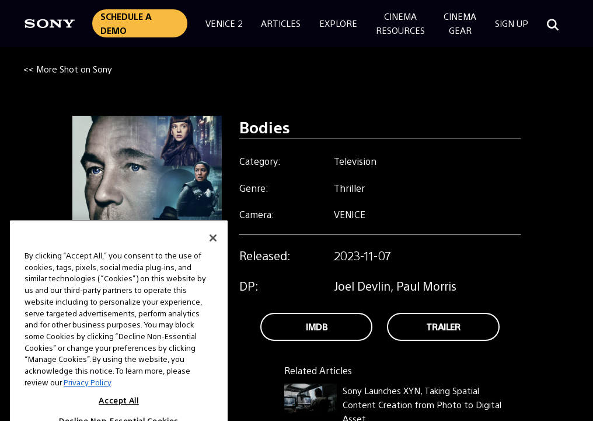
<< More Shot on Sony (67, 68)
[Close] (213, 254)
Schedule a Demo (126, 23)
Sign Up (511, 23)
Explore (338, 23)
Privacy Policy (87, 398)
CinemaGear (460, 23)
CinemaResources (400, 23)
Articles (281, 23)
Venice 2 (223, 23)
